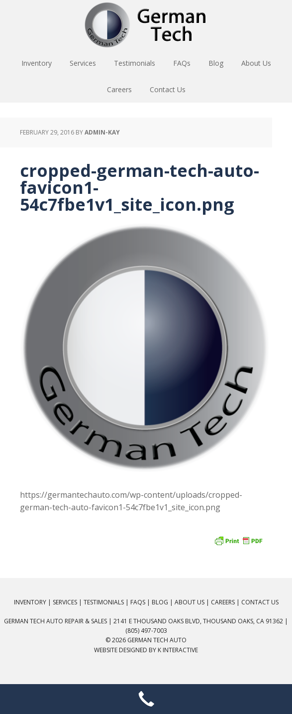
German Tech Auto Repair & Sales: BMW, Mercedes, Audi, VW (146, 25)
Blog (160, 602)
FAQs (137, 602)
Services (65, 602)
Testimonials (104, 602)
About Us (189, 602)
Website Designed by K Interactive (146, 650)
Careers (223, 602)
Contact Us (260, 602)
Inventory (30, 602)
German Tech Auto (157, 640)
